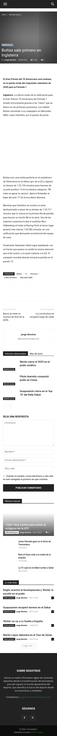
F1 (26, 274)
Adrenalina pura (12, 532)
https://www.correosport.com (28, 339)
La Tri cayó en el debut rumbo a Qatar (36, 568)
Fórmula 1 (34, 274)
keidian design (37, 732)
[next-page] (10, 406)
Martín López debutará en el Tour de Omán (27, 634)
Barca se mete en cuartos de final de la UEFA (13, 316)
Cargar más (29, 645)
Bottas (19, 274)
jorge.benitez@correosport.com (35, 697)
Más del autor (36, 354)
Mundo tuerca (15, 14)
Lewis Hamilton (10, 277)
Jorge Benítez (10, 60)
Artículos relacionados (15, 354)
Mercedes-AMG (26, 277)
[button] (5, 4)
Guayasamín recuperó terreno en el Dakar (27, 607)
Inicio (4, 14)
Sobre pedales (9, 598)
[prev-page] (5, 406)
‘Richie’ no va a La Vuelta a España (23, 621)
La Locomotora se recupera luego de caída (42, 315)
